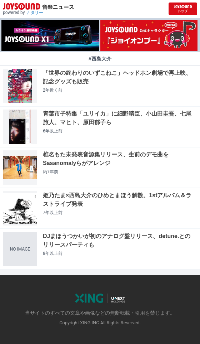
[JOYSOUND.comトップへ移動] (183, 9)
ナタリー (34, 12)
